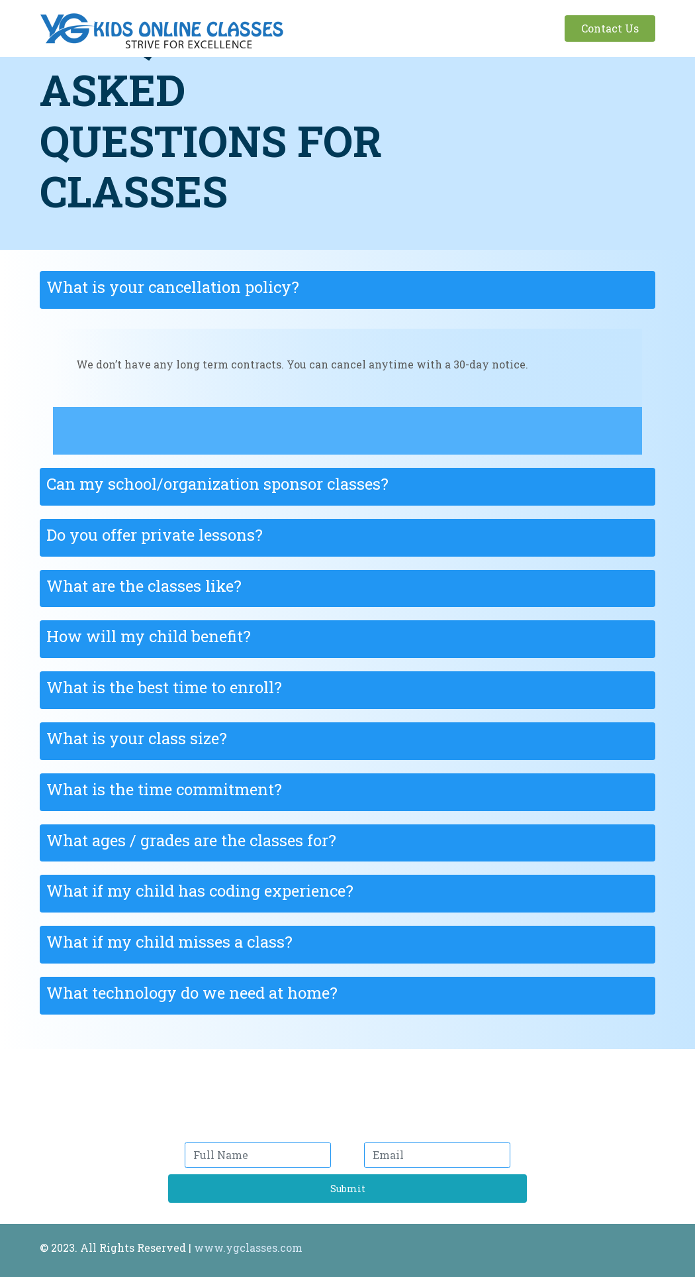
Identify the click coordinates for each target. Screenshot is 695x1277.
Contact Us (610, 28)
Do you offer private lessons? (154, 534)
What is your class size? (136, 738)
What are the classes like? (144, 585)
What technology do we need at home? (192, 992)
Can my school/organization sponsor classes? (217, 483)
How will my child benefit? (148, 636)
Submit (347, 1188)
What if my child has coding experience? (199, 890)
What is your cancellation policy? (172, 287)
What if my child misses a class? (169, 941)
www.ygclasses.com (248, 1247)
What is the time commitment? (164, 789)
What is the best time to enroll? (164, 687)
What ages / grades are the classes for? (191, 840)
